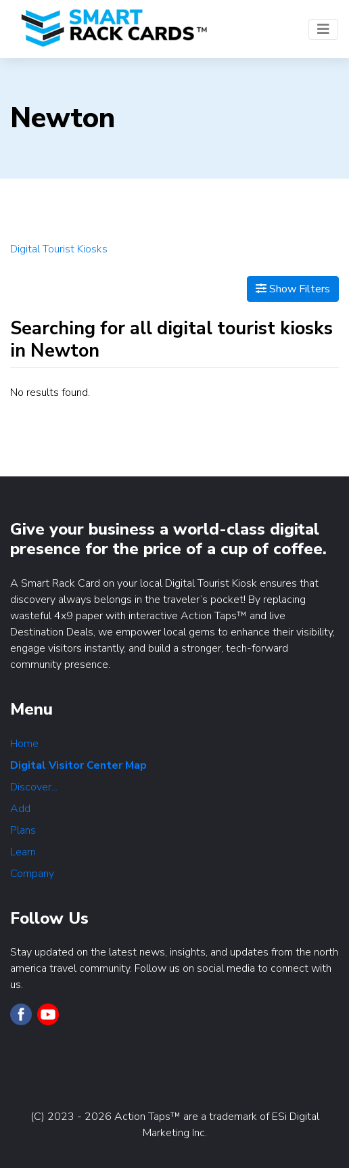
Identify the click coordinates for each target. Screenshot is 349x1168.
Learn (23, 852)
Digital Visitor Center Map (78, 765)
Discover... (33, 787)
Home (24, 743)
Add (20, 808)
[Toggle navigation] (323, 29)
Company (32, 873)
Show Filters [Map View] (293, 289)
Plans (23, 830)
